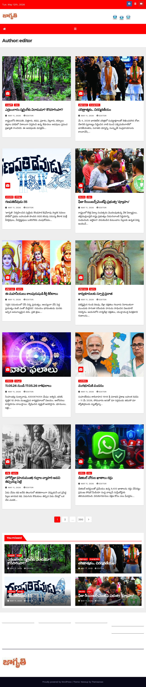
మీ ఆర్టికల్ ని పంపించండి (50, 620)
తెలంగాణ (82, 197)
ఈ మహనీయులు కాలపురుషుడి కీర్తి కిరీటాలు (31, 294)
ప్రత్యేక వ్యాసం (83, 105)
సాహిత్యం (18, 197)
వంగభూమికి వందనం (90, 386)
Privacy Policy (120, 638)
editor (29, 116)
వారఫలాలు (9, 381)
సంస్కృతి (18, 381)
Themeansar (97, 682)
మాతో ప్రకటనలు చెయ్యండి (51, 627)
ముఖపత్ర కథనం (94, 105)
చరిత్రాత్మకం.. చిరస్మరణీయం (94, 110)
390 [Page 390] (80, 519)
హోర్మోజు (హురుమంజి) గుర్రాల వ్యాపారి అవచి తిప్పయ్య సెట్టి (32, 480)
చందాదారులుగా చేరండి (86, 627)
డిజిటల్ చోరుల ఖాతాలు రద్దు (95, 478)
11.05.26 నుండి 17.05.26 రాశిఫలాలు (28, 386)
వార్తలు (17, 105)
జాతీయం (81, 473)
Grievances (118, 630)
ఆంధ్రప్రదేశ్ (9, 105)
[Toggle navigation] (75, 29)
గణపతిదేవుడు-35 (16, 202)
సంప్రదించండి (8, 627)
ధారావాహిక (9, 197)
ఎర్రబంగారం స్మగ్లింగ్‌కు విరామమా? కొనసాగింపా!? (34, 110)
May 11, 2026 (15, 116)
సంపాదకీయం (83, 381)
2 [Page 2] (65, 519)
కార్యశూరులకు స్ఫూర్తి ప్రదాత (95, 294)
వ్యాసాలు (19, 289)
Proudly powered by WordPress (57, 682)
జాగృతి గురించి (9, 620)
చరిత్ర (7, 473)
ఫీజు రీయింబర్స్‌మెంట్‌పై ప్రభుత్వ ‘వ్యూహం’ (103, 202)
